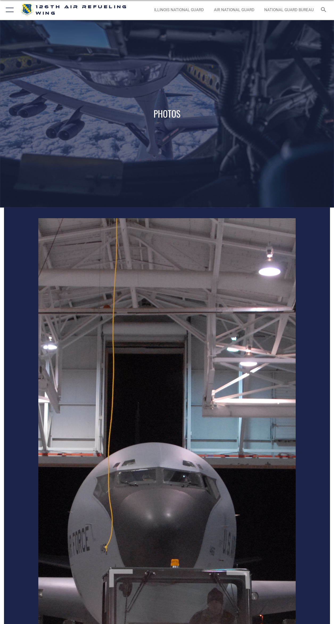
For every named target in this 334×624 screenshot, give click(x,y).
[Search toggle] (324, 10)
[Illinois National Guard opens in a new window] (179, 10)
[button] (8, 10)
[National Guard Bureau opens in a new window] (289, 10)
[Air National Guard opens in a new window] (234, 10)
